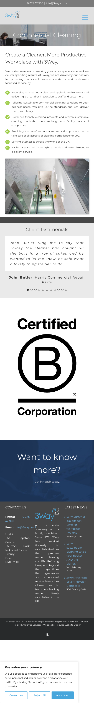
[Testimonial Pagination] (28, 290)
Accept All (62, 695)
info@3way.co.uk (56, 3)
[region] (39, 682)
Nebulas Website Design (68, 624)
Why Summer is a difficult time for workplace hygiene (76, 524)
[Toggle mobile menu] (85, 17)
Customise (16, 695)
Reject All (40, 695)
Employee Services (31, 624)
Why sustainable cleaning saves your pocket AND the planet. (76, 553)
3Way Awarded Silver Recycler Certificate (77, 581)
